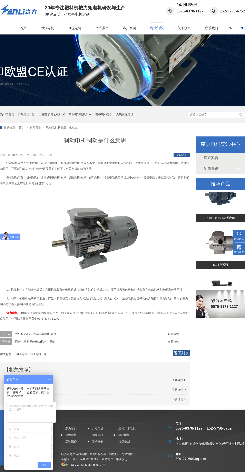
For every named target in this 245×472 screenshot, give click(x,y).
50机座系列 (220, 265)
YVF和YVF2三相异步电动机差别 (35, 334)
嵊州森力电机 (15, 155)
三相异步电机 (127, 428)
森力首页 (71, 428)
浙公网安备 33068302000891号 (83, 464)
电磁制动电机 (103, 114)
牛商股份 (121, 459)
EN (240, 28)
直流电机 (74, 28)
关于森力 (184, 28)
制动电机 (21, 354)
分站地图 (127, 454)
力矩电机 (47, 28)
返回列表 (182, 154)
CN (230, 28)
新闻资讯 (36, 127)
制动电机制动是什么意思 (62, 127)
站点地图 (124, 441)
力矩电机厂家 (26, 114)
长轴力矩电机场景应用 (220, 218)
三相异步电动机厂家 (52, 114)
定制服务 (71, 441)
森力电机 (12, 313)
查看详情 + (175, 334)
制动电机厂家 (38, 354)
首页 (23, 28)
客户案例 (129, 28)
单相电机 (124, 435)
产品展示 (102, 28)
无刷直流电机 (124, 114)
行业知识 (156, 28)
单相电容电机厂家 (80, 114)
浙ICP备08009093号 (86, 459)
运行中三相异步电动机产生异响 (35, 341)
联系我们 (211, 28)
